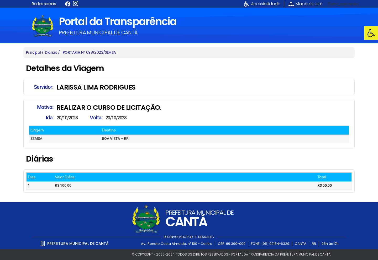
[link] (371, 33)
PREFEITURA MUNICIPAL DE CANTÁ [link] (98, 32)
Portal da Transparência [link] (117, 21)
